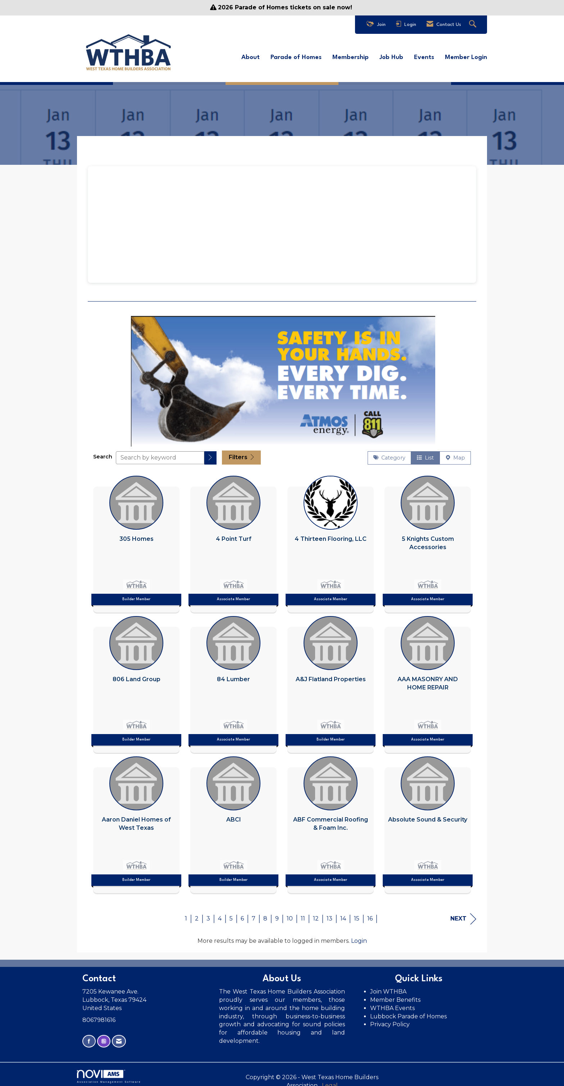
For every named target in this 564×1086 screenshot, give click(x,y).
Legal (361, 1073)
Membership (350, 56)
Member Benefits (395, 996)
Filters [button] (241, 454)
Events (424, 56)
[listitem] (136, 539)
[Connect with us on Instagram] (103, 1038)
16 (370, 914)
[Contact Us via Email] (119, 1038)
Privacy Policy (390, 1021)
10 (290, 914)
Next (463, 915)
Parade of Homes (296, 56)
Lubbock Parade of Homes (408, 1012)
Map (455, 454)
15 (356, 914)
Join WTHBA (388, 988)
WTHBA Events (392, 1004)
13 (329, 914)
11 (303, 914)
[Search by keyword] (160, 454)
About (250, 56)
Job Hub (391, 56)
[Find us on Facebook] (89, 1038)
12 (316, 914)
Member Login (466, 56)
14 (343, 914)
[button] (210, 454)
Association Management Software (109, 1073)
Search (102, 453)
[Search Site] (473, 25)
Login (359, 937)
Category (389, 454)
